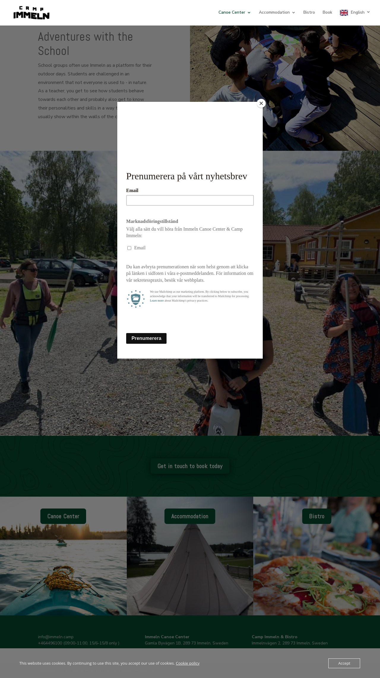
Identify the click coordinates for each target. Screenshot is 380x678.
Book (327, 12)
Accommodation (274, 12)
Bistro (309, 12)
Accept (344, 663)
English (358, 12)
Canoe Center (231, 12)
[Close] (261, 103)
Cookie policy (188, 663)
